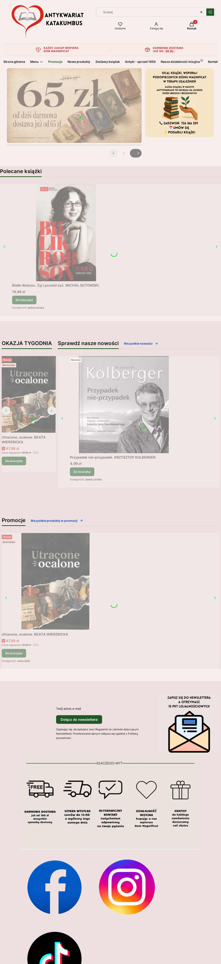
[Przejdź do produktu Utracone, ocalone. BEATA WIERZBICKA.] (29, 394)
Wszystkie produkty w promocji (57, 520)
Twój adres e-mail (68, 708)
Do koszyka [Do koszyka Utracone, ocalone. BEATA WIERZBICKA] (13, 461)
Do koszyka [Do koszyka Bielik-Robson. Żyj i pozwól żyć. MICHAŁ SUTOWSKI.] (24, 300)
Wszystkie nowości (141, 343)
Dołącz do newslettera (79, 719)
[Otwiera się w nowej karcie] (54, 887)
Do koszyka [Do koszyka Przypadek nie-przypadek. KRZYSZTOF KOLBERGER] (82, 471)
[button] (210, 12)
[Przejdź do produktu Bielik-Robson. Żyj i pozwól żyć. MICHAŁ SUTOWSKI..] (66, 232)
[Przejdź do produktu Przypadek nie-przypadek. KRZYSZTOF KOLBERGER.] (124, 404)
